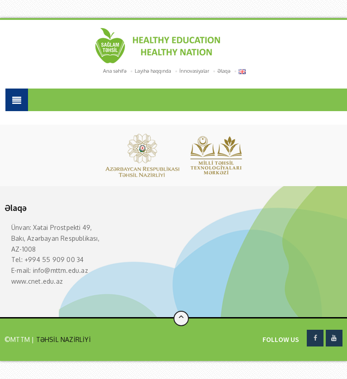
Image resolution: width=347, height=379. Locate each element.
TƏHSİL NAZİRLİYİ (62, 339)
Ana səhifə (115, 71)
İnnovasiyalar (194, 71)
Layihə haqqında (153, 71)
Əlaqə (223, 71)
